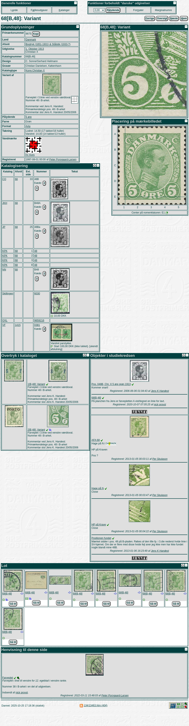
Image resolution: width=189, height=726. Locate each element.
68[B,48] (96, 397)
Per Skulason (159, 459)
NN (4, 269)
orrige (149, 18)
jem (184, 18)
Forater (138, 10)
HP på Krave (99, 525)
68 (16, 179)
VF (4, 325)
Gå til (13, 604)
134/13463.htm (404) (95, 705)
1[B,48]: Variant (36, 384)
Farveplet (7, 678)
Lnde (14, 10)
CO (4, 179)
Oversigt (162, 18)
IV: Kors (30, 154)
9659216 (39, 320)
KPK (4, 250)
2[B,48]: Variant (36, 429)
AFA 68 (96, 440)
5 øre (29, 116)
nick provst (160, 404)
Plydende (113, 10)
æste (174, 18)
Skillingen (7, 293)
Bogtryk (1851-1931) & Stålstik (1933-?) (48, 44)
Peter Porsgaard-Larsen (62, 159)
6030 (37, 293)
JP (3, 227)
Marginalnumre (163, 10)
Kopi (36, 33)
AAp (28, 126)
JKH (4, 203)
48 (35, 250)
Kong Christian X (35, 70)
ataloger (64, 10)
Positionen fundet (101, 538)
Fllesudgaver (39, 10)
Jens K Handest (160, 390)
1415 (18, 325)
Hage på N (98, 488)
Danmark (31, 39)
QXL (4, 320)
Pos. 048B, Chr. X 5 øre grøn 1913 (111, 384)
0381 (37, 325)
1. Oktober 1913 (35, 48)
